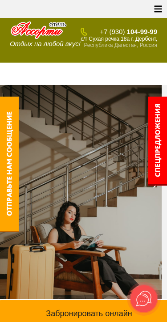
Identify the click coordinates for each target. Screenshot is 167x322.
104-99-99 (128, 31)
